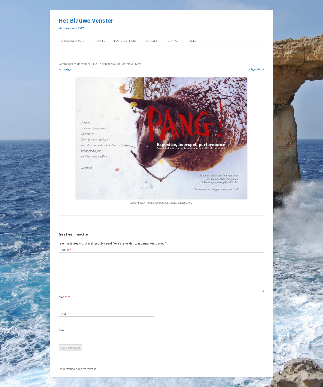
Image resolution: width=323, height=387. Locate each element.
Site (61, 330)
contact (184, 41)
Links (204, 41)
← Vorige (65, 69)
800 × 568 (110, 64)
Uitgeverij (161, 41)
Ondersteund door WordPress (76, 369)
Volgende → (256, 69)
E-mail (64, 314)
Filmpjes (104, 41)
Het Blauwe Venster (84, 20)
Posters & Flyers (132, 41)
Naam (64, 297)
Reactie (65, 250)
